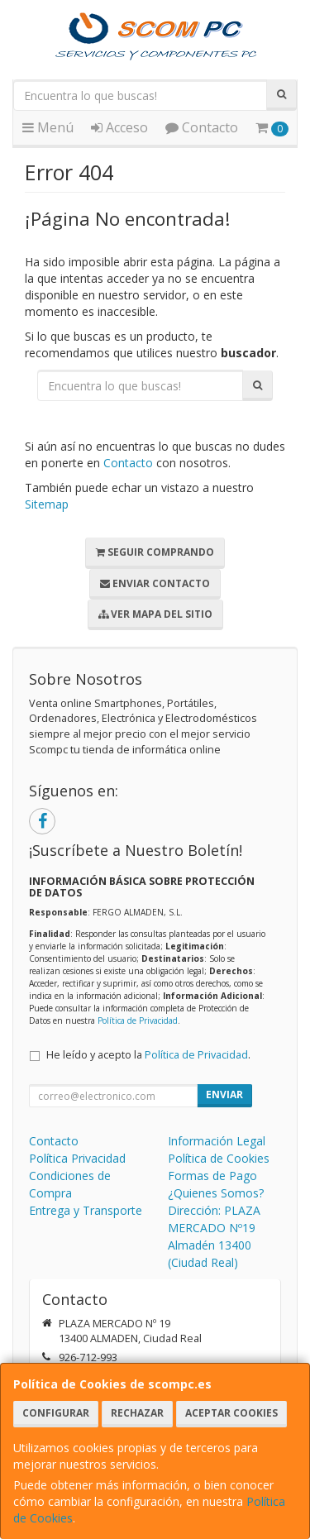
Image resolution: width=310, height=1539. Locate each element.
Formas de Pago (212, 1175)
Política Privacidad (77, 1158)
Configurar (55, 1413)
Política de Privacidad (138, 1020)
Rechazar (137, 1413)
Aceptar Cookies (231, 1413)
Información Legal (216, 1141)
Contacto (201, 127)
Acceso (119, 127)
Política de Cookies (218, 1158)
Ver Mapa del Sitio (155, 614)
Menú (48, 127)
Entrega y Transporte (85, 1210)
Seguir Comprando (155, 552)
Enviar (224, 1094)
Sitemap (47, 504)
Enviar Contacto (155, 583)
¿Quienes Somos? (216, 1193)
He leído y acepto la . (148, 1055)
